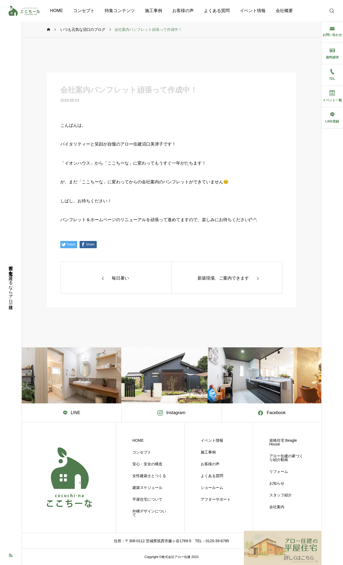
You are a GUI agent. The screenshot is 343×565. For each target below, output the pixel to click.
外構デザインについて (149, 513)
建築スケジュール (147, 487)
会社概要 (284, 10)
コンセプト (84, 10)
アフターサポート (216, 499)
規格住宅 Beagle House (283, 442)
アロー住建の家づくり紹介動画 (286, 458)
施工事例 (153, 10)
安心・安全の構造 (147, 464)
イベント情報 (253, 10)
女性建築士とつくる (149, 476)
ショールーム (212, 487)
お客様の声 (183, 10)
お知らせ (276, 483)
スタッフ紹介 (280, 495)
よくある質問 (217, 10)
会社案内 (276, 507)
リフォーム (278, 471)
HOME (56, 10)
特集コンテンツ (120, 10)
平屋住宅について (147, 499)
